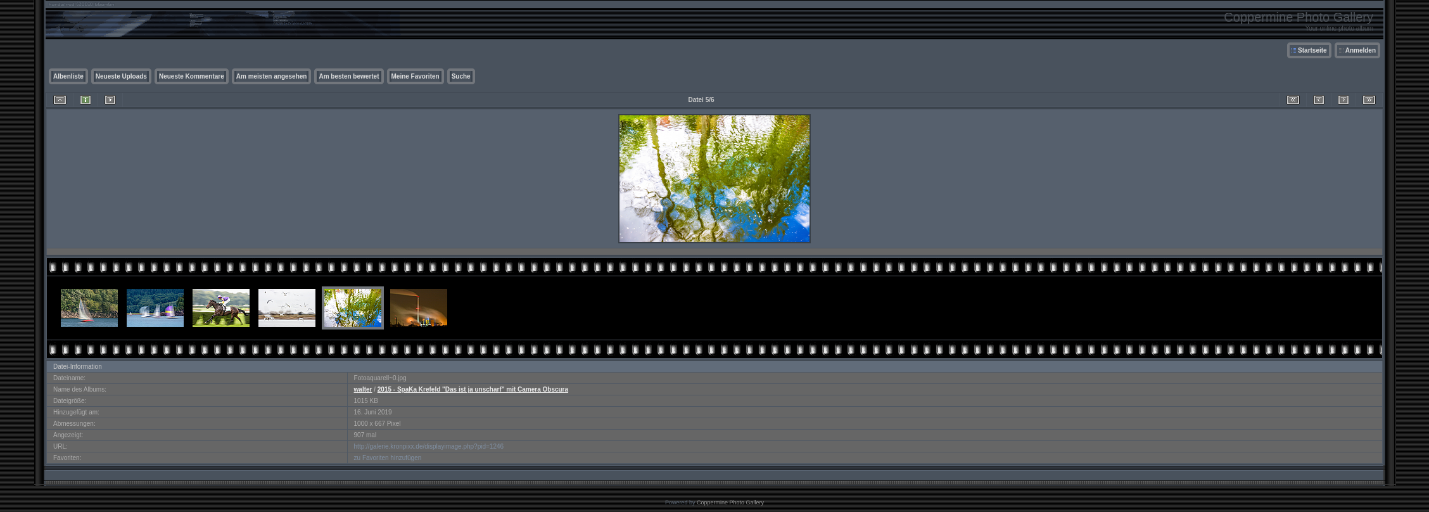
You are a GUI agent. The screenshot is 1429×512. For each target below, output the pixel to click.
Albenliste (68, 76)
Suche (461, 76)
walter (363, 389)
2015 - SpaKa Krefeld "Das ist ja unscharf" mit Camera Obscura (473, 389)
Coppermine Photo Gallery (730, 502)
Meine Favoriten (415, 76)
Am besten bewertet (349, 76)
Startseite (1312, 50)
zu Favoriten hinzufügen (388, 457)
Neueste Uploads (121, 76)
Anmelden (1360, 50)
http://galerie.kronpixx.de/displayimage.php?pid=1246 (429, 446)
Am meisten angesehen (271, 76)
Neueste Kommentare (191, 76)
